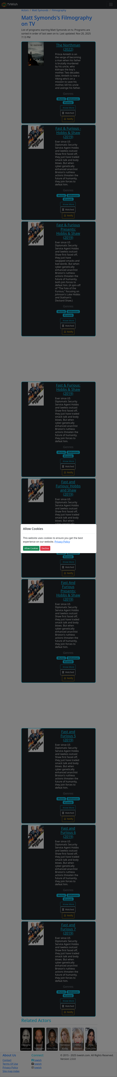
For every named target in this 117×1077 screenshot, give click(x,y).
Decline (45, 548)
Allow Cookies (31, 548)
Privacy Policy (62, 541)
